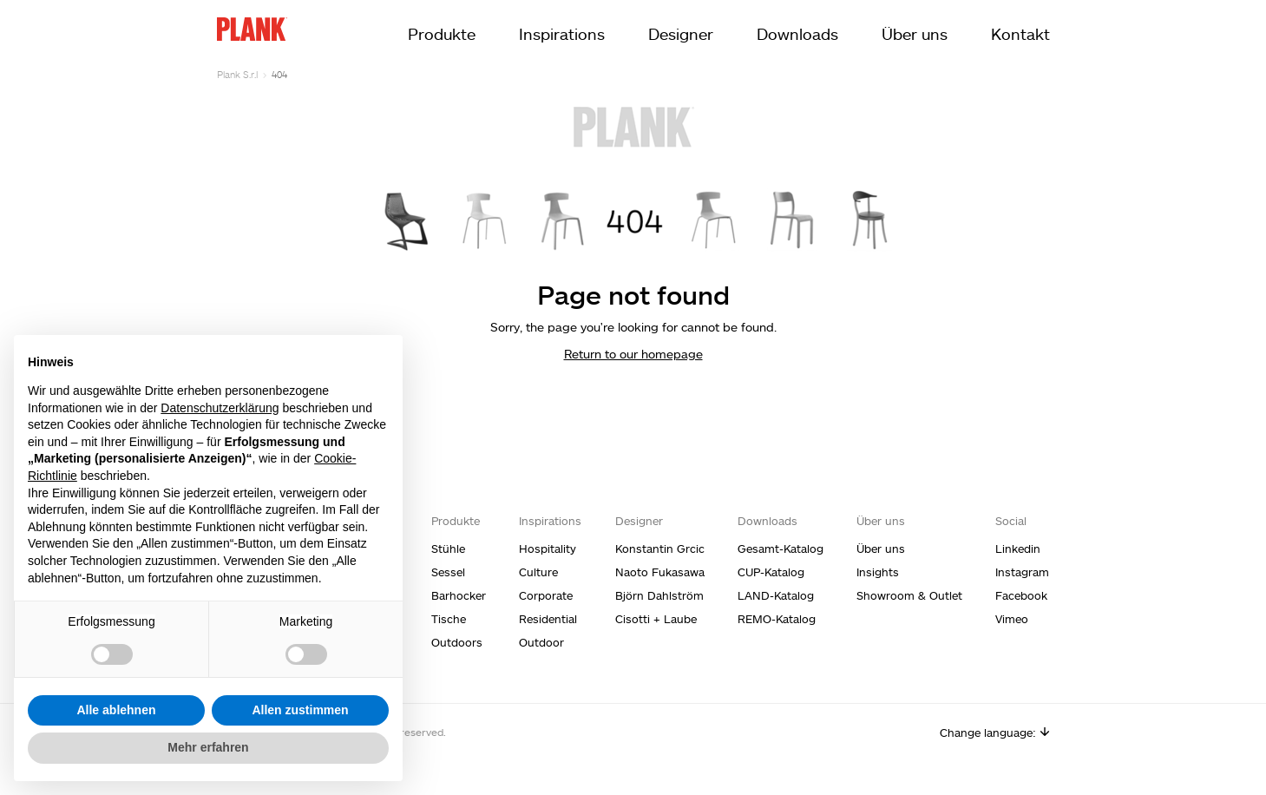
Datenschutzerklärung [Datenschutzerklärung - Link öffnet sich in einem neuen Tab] (220, 408)
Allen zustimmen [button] (300, 710)
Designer (680, 33)
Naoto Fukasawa (660, 572)
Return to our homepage (633, 353)
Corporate (546, 595)
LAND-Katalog (776, 595)
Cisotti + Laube (656, 619)
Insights (877, 572)
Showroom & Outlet (909, 595)
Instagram (1022, 572)
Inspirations (562, 33)
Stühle (448, 548)
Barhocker (458, 595)
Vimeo (1011, 619)
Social (1011, 521)
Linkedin (1017, 548)
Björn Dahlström (659, 595)
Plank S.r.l (237, 75)
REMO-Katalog (777, 619)
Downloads (797, 33)
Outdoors (456, 642)
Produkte (442, 33)
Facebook (1021, 595)
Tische (448, 619)
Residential (548, 619)
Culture (538, 572)
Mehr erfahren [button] (207, 747)
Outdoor (541, 642)
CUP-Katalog (771, 572)
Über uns (915, 33)
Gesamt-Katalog (780, 548)
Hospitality (547, 548)
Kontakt (1020, 33)
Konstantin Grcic (660, 548)
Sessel (448, 572)
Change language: (995, 732)
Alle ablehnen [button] (115, 710)
